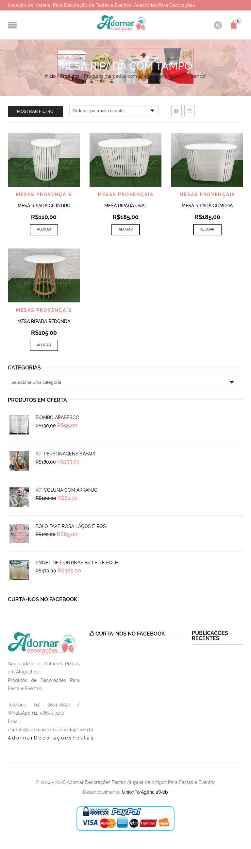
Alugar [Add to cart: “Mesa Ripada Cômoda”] (207, 229)
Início (50, 76)
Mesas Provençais (44, 194)
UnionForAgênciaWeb (145, 792)
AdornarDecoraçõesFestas (51, 737)
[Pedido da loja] (114, 111)
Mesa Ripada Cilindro (44, 205)
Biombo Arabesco (57, 417)
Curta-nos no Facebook (42, 599)
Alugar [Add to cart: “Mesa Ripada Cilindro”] (44, 229)
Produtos (69, 76)
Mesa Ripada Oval (125, 205)
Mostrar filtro (35, 111)
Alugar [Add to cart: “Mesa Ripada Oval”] (126, 229)
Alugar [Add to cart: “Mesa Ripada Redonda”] (44, 345)
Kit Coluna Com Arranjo (67, 490)
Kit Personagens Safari (65, 453)
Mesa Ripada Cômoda (207, 205)
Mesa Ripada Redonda (43, 321)
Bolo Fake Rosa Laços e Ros (71, 526)
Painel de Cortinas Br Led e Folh (77, 562)
